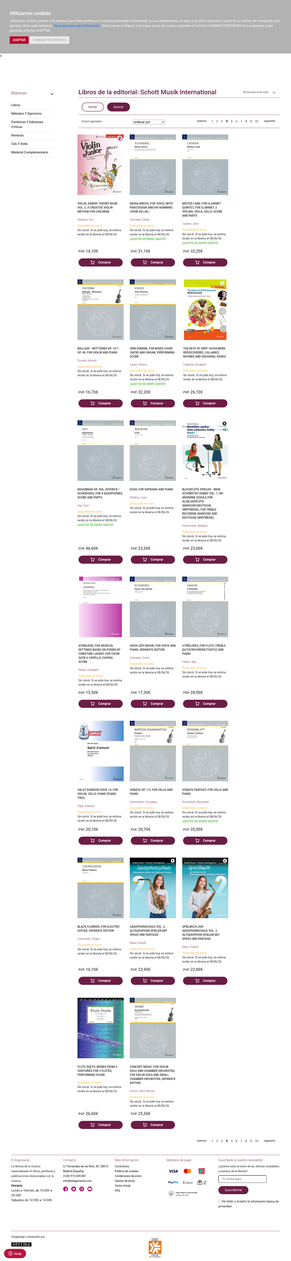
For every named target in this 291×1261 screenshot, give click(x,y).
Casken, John (190, 223)
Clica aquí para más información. (77, 26)
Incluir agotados (92, 121)
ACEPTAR (19, 40)
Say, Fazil (83, 505)
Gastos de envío (125, 1180)
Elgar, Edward (85, 806)
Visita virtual (122, 1185)
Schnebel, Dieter (140, 219)
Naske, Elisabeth (89, 669)
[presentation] (249, 1218)
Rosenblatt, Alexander (195, 802)
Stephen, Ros (85, 219)
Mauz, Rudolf (138, 942)
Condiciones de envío (128, 1176)
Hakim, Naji (189, 661)
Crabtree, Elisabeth (194, 364)
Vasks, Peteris (138, 364)
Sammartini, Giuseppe (143, 802)
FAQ (117, 1190)
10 (256, 121)
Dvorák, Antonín (87, 360)
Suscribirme (233, 1190)
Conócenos (122, 1166)
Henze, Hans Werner (142, 1091)
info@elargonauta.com (77, 1180)
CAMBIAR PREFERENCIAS (49, 40)
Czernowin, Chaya (88, 938)
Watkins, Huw (138, 497)
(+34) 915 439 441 (74, 1176)
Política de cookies (126, 1171)
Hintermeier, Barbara (194, 525)
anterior (202, 121)
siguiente (269, 121)
